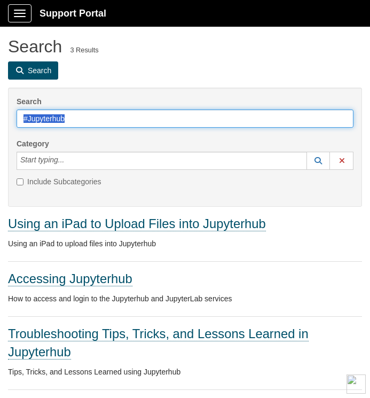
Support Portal (73, 13)
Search (29, 101)
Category (33, 143)
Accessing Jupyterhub (70, 278)
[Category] (70, 161)
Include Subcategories (59, 181)
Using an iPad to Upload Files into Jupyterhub (137, 223)
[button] (318, 161)
